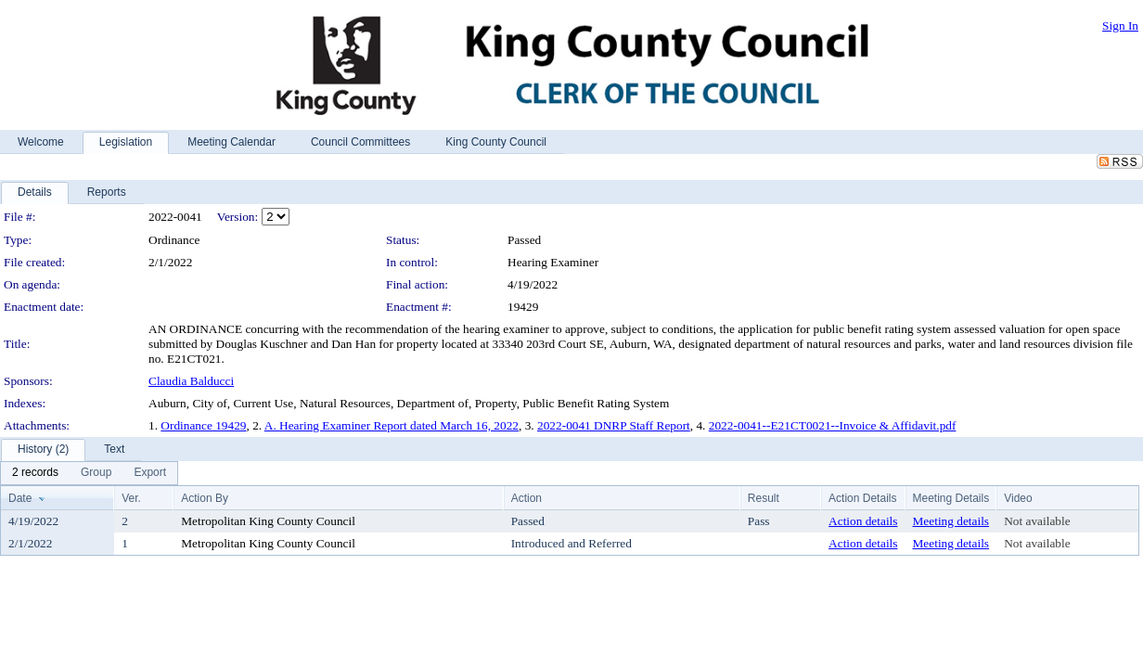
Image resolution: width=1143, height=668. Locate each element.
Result (763, 498)
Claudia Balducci (191, 381)
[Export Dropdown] (149, 473)
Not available (1037, 521)
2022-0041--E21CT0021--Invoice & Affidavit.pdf (833, 425)
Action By (204, 498)
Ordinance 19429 (203, 425)
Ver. (131, 498)
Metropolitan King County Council (268, 521)
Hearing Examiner (552, 262)
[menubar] (89, 473)
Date (20, 498)
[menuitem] (35, 473)
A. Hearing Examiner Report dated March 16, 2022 (391, 425)
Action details (862, 521)
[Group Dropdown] (96, 473)
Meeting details (951, 521)
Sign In (1120, 25)
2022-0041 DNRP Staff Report (613, 425)
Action (526, 498)
